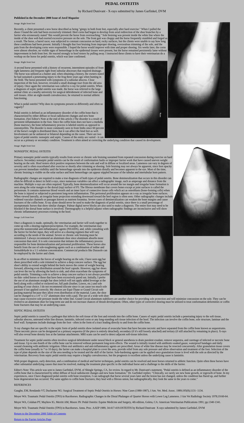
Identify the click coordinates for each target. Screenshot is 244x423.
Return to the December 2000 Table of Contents (40, 413)
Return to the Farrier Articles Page (32, 419)
